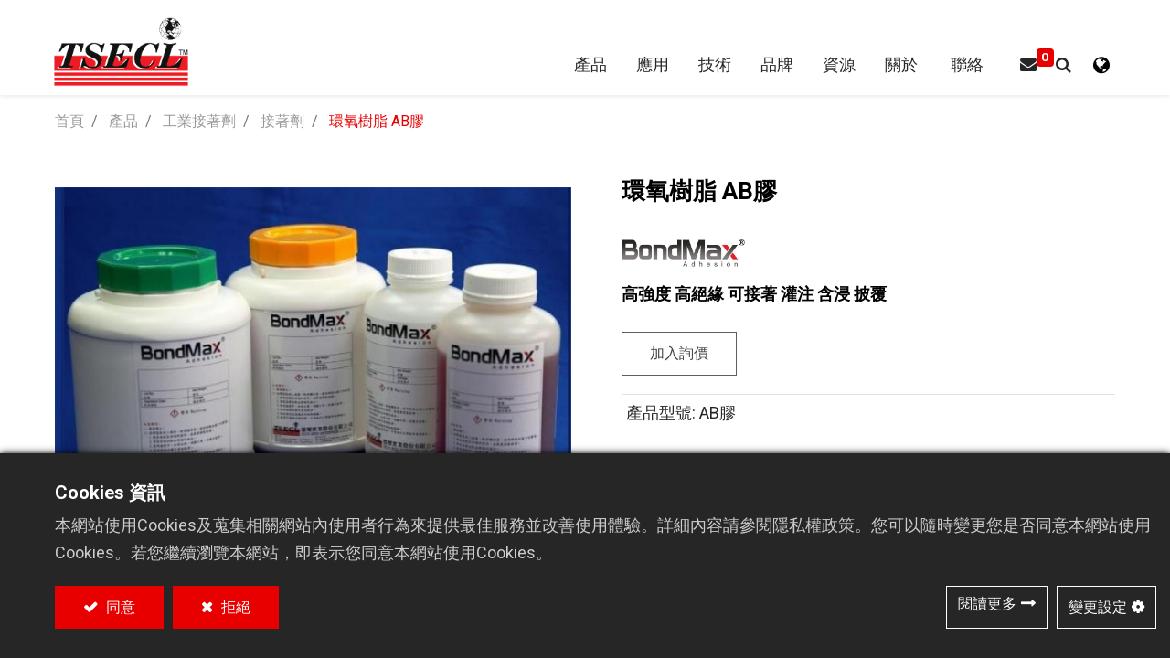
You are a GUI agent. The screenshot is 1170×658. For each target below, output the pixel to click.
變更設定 (1098, 607)
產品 (123, 123)
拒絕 (234, 607)
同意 (118, 607)
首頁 (69, 123)
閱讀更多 (987, 603)
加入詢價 (679, 355)
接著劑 (282, 123)
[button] (1062, 66)
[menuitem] (775, 66)
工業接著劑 (199, 123)
